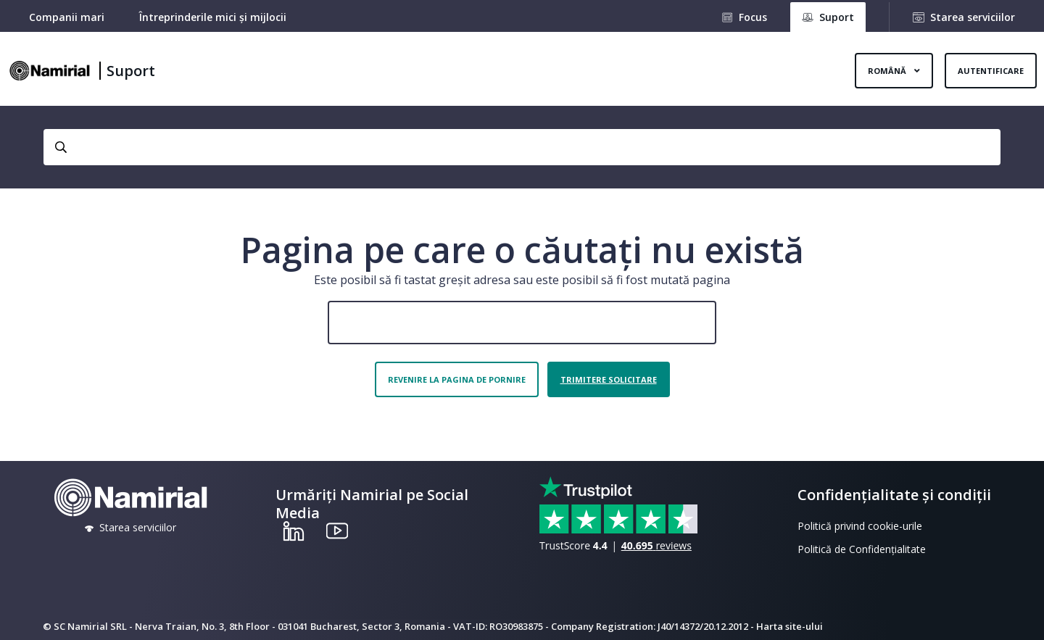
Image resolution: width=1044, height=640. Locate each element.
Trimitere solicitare (608, 379)
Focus (753, 17)
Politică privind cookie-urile (860, 526)
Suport (131, 71)
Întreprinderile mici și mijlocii (212, 17)
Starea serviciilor (972, 17)
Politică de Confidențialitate (862, 549)
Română (888, 70)
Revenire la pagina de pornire (457, 379)
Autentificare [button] (991, 70)
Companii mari (66, 17)
